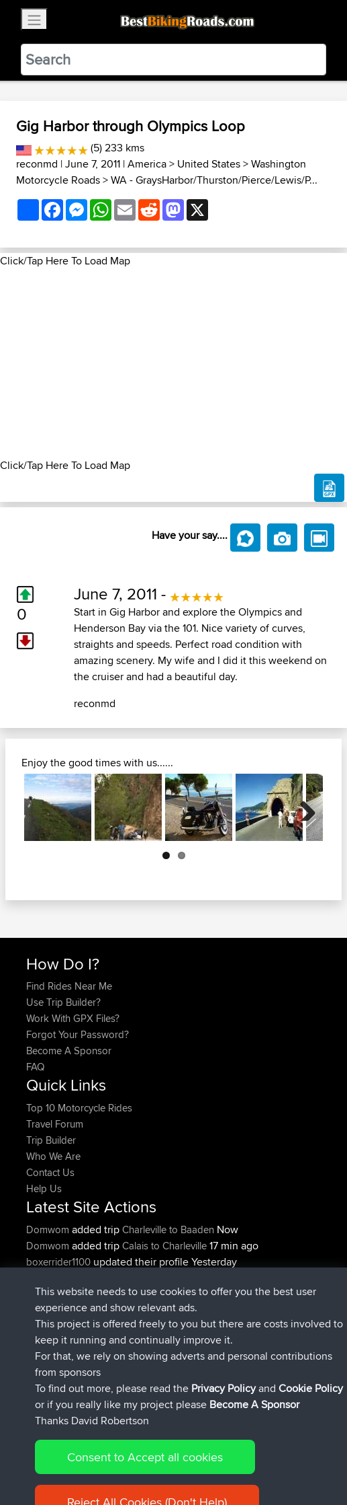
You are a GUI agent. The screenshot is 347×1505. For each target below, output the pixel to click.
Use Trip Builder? (63, 1002)
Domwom (49, 1229)
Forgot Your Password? (77, 1034)
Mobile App (175, 1310)
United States (208, 164)
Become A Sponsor (68, 1050)
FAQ (35, 1067)
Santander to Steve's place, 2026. (204, 1278)
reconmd (37, 164)
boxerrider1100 (59, 1262)
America (147, 164)
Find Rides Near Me (69, 986)
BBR (108, 1342)
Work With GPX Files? (72, 1018)
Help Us (44, 1188)
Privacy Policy (206, 1453)
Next (302, 807)
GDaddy (46, 1310)
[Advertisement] (173, 363)
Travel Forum (54, 1124)
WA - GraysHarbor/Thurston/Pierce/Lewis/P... (214, 180)
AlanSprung (53, 1278)
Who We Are (53, 1156)
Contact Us (50, 1172)
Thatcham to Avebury (250, 1310)
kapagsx (46, 1342)
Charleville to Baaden (168, 1229)
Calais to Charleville (164, 1246)
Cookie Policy (273, 1453)
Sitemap (151, 1453)
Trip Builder (51, 1140)
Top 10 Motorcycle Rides (79, 1108)
